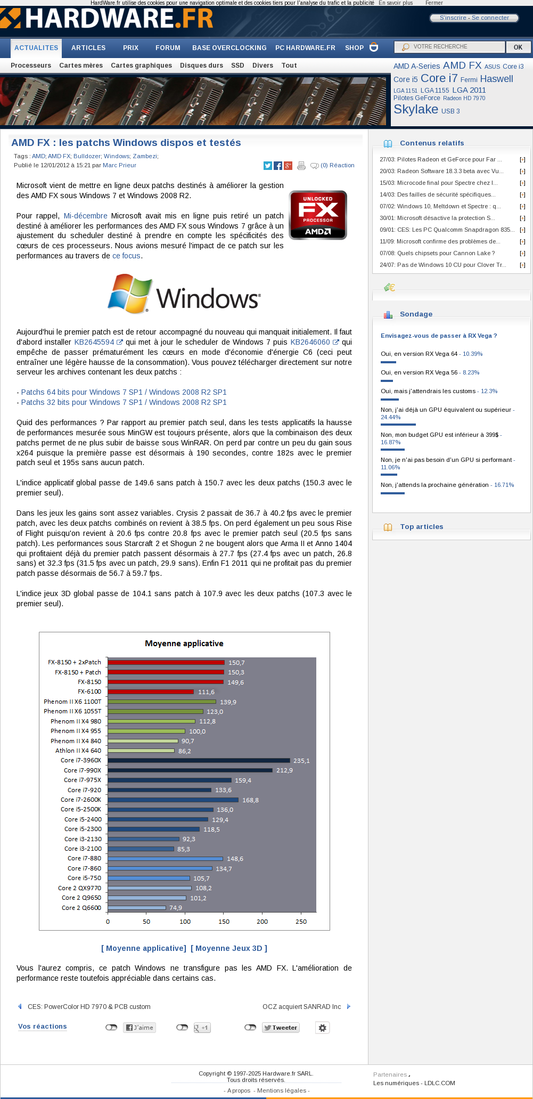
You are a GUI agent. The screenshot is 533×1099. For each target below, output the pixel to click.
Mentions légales (281, 1090)
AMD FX (462, 65)
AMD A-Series (416, 66)
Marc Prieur (119, 165)
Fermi (469, 80)
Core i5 (405, 79)
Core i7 (439, 78)
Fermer (434, 3)
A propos (238, 1090)
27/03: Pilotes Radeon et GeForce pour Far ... (441, 159)
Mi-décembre (86, 215)
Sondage (416, 314)
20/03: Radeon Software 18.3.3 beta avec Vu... (442, 171)
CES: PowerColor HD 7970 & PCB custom (84, 1007)
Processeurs (31, 65)
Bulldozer (87, 156)
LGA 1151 (405, 91)
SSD (237, 65)
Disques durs (201, 65)
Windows (116, 156)
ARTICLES (88, 48)
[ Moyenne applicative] (143, 948)
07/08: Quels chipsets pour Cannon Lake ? (437, 253)
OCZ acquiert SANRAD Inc (307, 1007)
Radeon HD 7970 (464, 98)
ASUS (492, 66)
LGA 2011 (469, 89)
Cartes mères (81, 65)
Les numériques (396, 1083)
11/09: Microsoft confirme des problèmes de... (440, 241)
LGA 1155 (435, 90)
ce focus (126, 255)
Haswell (496, 79)
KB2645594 (99, 342)
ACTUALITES (36, 48)
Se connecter (490, 17)
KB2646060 (315, 342)
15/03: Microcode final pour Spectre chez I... (439, 183)
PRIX (130, 48)
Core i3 (513, 66)
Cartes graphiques (141, 65)
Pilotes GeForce (416, 98)
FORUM (168, 48)
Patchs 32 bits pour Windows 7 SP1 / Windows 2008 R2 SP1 (124, 402)
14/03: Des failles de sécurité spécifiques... (438, 194)
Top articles (422, 527)
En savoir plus (396, 3)
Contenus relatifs (432, 143)
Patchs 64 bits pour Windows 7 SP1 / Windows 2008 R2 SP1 (124, 392)
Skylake (416, 109)
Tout (289, 65)
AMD (38, 156)
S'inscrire (453, 17)
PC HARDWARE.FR (305, 48)
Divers (262, 65)
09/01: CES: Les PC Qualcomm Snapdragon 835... (447, 229)
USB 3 (450, 111)
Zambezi (145, 156)
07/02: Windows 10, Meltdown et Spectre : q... (440, 206)
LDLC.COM (439, 1083)
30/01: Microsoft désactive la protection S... (437, 218)
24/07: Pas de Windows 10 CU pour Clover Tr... (443, 265)
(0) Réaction (332, 165)
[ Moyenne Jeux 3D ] (229, 948)
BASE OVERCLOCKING (229, 48)
